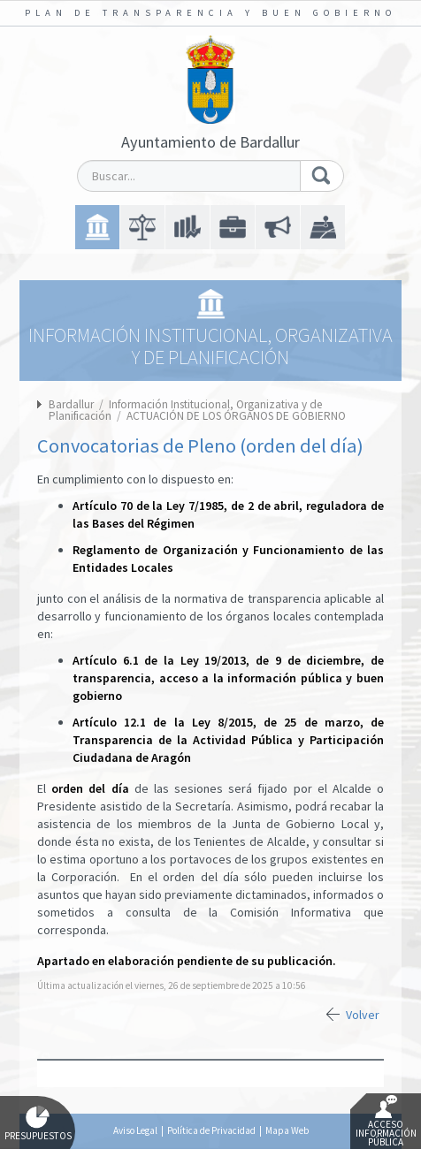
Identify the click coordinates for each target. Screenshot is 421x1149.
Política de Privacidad (211, 1130)
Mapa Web (287, 1130)
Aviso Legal (135, 1130)
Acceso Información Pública (386, 1121)
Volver (362, 1015)
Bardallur (71, 404)
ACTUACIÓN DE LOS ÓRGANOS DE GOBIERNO (236, 415)
